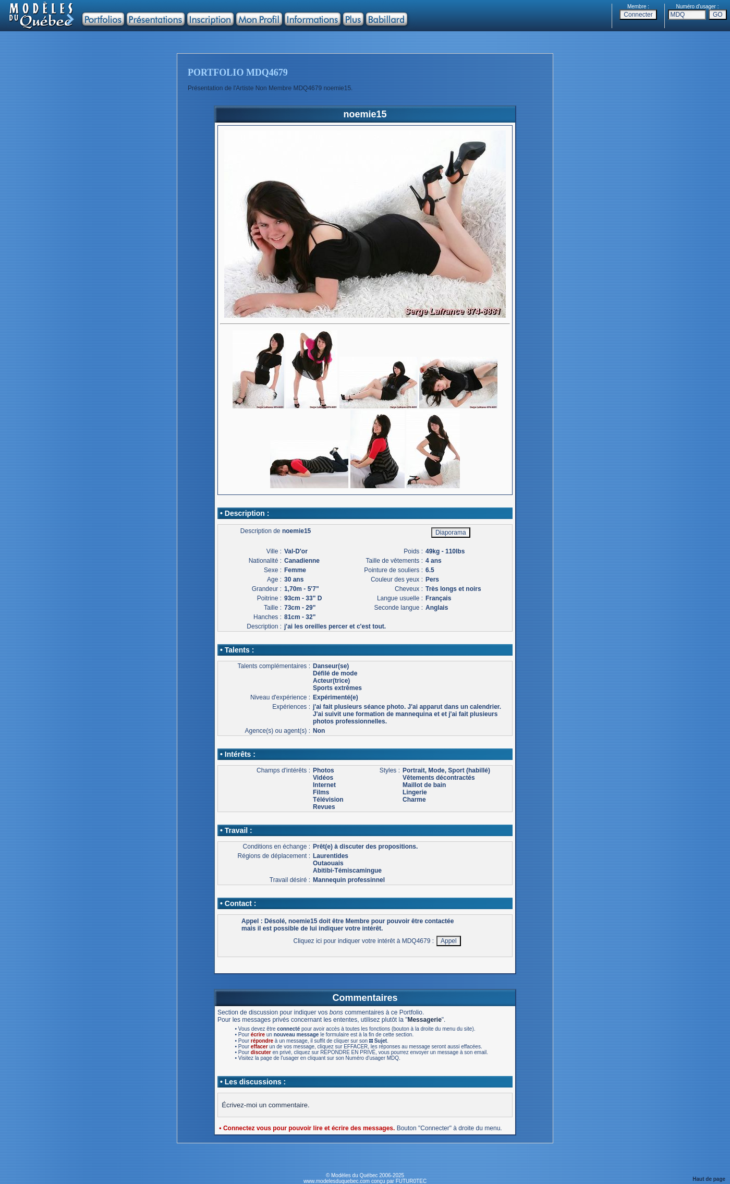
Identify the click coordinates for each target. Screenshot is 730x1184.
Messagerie (424, 1019)
